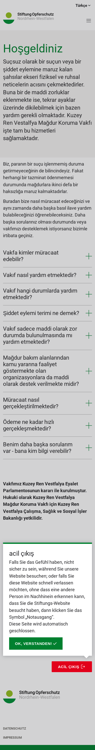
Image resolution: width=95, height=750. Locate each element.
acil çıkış (68, 667)
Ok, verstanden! (36, 643)
